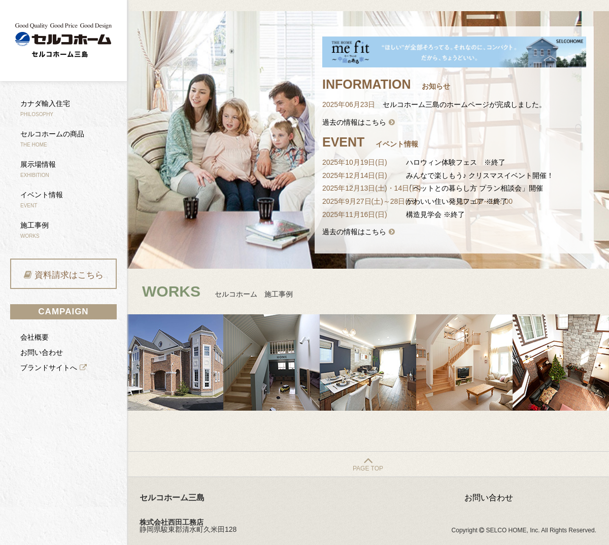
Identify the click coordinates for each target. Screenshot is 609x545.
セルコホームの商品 (52, 139)
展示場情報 (38, 169)
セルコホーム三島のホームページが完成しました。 (464, 104)
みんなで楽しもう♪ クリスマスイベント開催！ (480, 175)
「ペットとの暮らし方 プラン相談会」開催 (474, 188)
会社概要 (34, 337)
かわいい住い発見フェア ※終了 (456, 201)
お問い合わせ (41, 352)
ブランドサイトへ (48, 368)
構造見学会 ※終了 (435, 214)
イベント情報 (41, 199)
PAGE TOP (368, 468)
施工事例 (34, 230)
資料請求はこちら (69, 275)
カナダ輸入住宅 (45, 108)
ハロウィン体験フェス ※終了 (455, 162)
